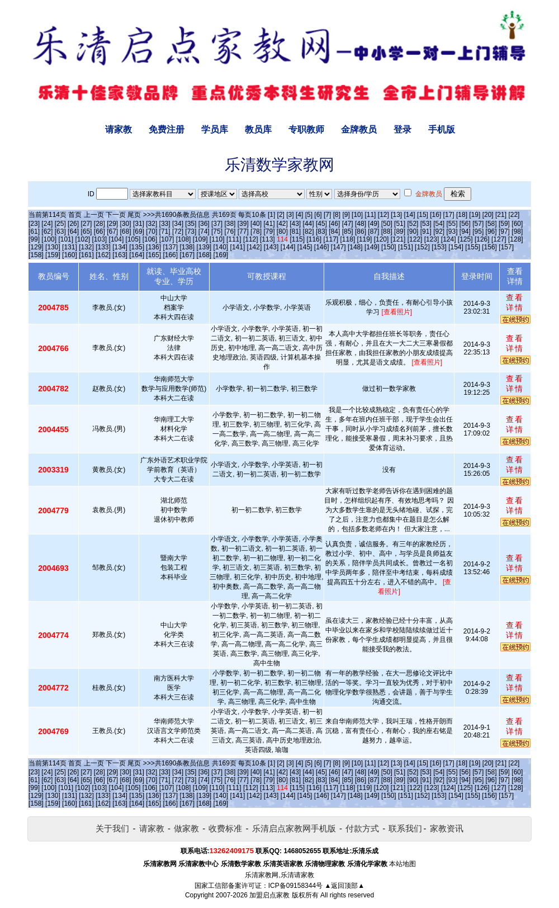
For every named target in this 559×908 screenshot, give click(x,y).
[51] (399, 224)
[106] (150, 239)
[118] (348, 239)
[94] (465, 231)
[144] (288, 247)
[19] (474, 215)
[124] (448, 239)
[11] (370, 215)
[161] (86, 255)
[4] (299, 215)
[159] (52, 255)
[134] (119, 247)
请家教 (118, 129)
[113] (267, 239)
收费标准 (225, 828)
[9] (345, 215)
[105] (133, 239)
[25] (60, 224)
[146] (321, 247)
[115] (297, 239)
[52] (412, 224)
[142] (254, 247)
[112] (250, 239)
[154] (455, 247)
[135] (136, 247)
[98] (517, 231)
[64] (73, 231)
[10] (357, 215)
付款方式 (362, 828)
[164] (136, 255)
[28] (99, 224)
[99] (34, 239)
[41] (268, 224)
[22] (513, 215)
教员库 (258, 129)
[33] (164, 224)
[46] (334, 224)
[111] (233, 239)
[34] (177, 224)
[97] (504, 231)
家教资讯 (446, 828)
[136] (153, 247)
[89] (399, 231)
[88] (386, 231)
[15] (422, 215)
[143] (271, 247)
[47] (347, 224)
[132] (86, 247)
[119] (364, 239)
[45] (321, 224)
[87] (373, 231)
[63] (60, 231)
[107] (166, 239)
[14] (409, 215)
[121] (398, 239)
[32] (151, 224)
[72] (177, 231)
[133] (103, 247)
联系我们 (405, 828)
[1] (271, 215)
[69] (138, 231)
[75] (216, 231)
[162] (103, 255)
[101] (65, 239)
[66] (99, 231)
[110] (217, 239)
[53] (426, 224)
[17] (448, 215)
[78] (256, 231)
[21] (500, 215)
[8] (336, 215)
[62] (47, 231)
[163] (119, 255)
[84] (334, 231)
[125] (465, 239)
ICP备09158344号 (295, 886)
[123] (431, 239)
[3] (289, 215)
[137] (170, 247)
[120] (381, 239)
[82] (308, 231)
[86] (360, 231)
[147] (338, 247)
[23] (34, 224)
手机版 (441, 129)
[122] (415, 239)
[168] (203, 255)
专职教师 (306, 129)
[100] (48, 239)
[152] (422, 247)
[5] (308, 215)
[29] (112, 224)
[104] (116, 239)
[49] (373, 224)
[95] (478, 231)
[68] (125, 231)
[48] (360, 224)
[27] (86, 224)
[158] (36, 255)
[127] (498, 239)
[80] (282, 231)
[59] (504, 224)
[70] (151, 231)
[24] (47, 224)
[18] (461, 215)
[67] (112, 231)
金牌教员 (359, 129)
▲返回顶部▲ (344, 886)
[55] (452, 224)
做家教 (186, 828)
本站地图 (402, 864)
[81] (295, 231)
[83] (321, 231)
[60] (517, 224)
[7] (327, 215)
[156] (489, 247)
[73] (190, 231)
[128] (515, 239)
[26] (73, 224)
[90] (412, 231)
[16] (435, 215)
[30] (125, 224)
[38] (229, 224)
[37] (216, 224)
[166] (170, 255)
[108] (183, 239)
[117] (330, 239)
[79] (268, 231)
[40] (256, 224)
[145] (304, 247)
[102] (82, 239)
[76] (229, 231)
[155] (472, 247)
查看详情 (515, 302)
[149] (372, 247)
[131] (69, 247)
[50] (386, 224)
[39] (243, 224)
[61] (34, 231)
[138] (187, 247)
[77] (243, 231)
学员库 (214, 129)
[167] (187, 255)
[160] (69, 255)
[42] (282, 224)
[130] (52, 247)
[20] (488, 215)
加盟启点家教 (269, 895)
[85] (347, 231)
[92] (438, 231)
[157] (506, 247)
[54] (438, 224)
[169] (221, 255)
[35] (190, 224)
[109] (200, 239)
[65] (86, 231)
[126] (482, 239)
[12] (383, 215)
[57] (478, 224)
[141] (237, 247)
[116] (313, 239)
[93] (452, 231)
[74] (204, 231)
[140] (221, 247)
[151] (405, 247)
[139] (203, 247)
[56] (465, 224)
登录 (402, 129)
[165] (153, 255)
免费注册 (166, 129)
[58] (491, 224)
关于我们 (112, 828)
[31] (138, 224)
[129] (36, 247)
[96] (491, 231)
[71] (164, 231)
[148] (355, 247)
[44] (308, 224)
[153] (439, 247)
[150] (388, 247)
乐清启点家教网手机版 (294, 828)
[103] (99, 239)
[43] (295, 224)
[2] (281, 215)
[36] (204, 224)
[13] (396, 215)
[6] (317, 215)
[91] (426, 231)
